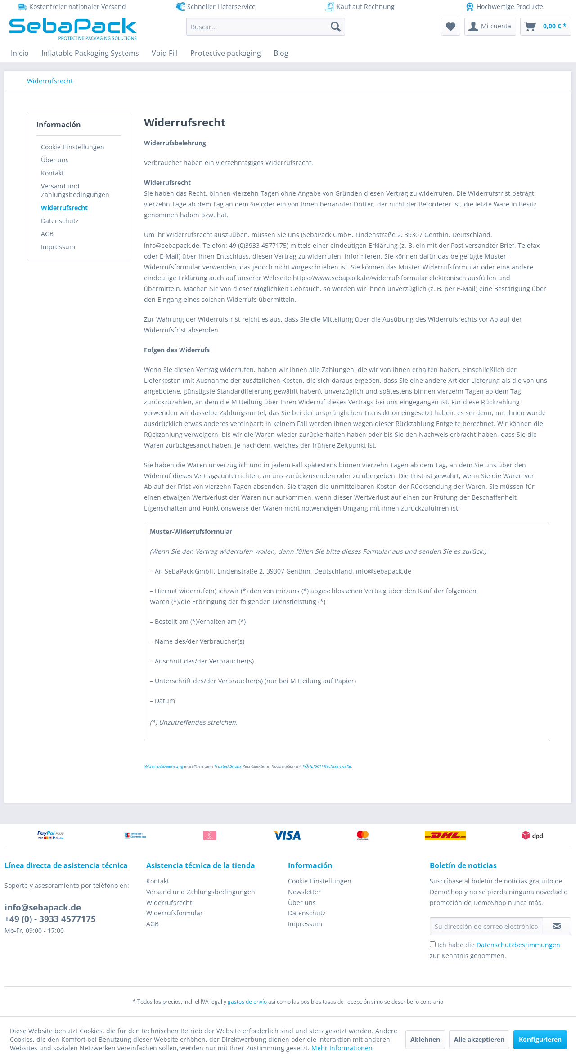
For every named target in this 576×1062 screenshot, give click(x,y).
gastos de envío (247, 1001)
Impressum (58, 246)
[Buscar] (335, 27)
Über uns (55, 160)
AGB (47, 233)
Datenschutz (60, 220)
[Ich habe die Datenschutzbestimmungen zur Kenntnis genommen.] (433, 944)
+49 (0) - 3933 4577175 (50, 919)
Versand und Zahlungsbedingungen (75, 190)
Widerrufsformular (174, 913)
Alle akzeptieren (479, 1039)
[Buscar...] (265, 27)
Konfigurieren (540, 1039)
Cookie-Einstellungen (72, 147)
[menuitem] (265, 27)
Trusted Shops (227, 766)
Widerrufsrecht (64, 207)
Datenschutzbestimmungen (518, 945)
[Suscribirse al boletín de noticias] (557, 926)
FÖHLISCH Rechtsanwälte (326, 766)
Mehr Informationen (342, 1048)
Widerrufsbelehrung (163, 766)
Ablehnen (425, 1039)
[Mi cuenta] (490, 27)
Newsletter (304, 891)
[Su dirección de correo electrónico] (486, 926)
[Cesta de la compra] (546, 27)
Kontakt (52, 173)
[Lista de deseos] (450, 27)
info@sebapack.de (42, 907)
